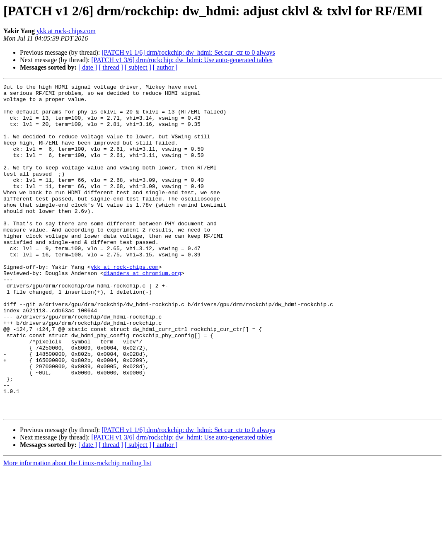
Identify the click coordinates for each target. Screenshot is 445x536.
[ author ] (165, 67)
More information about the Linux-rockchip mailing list (77, 528)
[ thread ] (111, 67)
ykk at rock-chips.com (66, 30)
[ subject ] (138, 67)
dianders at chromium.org (142, 311)
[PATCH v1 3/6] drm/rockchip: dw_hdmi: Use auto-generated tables (181, 59)
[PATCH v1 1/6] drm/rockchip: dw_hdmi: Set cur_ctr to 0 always (188, 52)
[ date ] (87, 67)
